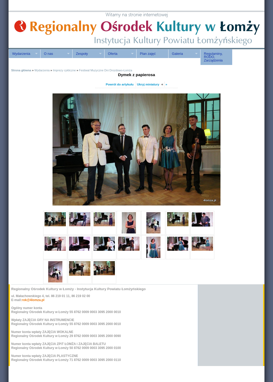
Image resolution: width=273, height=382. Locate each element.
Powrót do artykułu (120, 84)
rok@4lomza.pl (33, 300)
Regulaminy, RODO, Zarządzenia (213, 57)
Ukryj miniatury (148, 84)
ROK (54, 30)
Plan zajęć (148, 54)
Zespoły (87, 54)
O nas (55, 54)
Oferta (119, 54)
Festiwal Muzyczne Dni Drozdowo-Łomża (105, 70)
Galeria (183, 54)
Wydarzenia (23, 54)
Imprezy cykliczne (64, 70)
